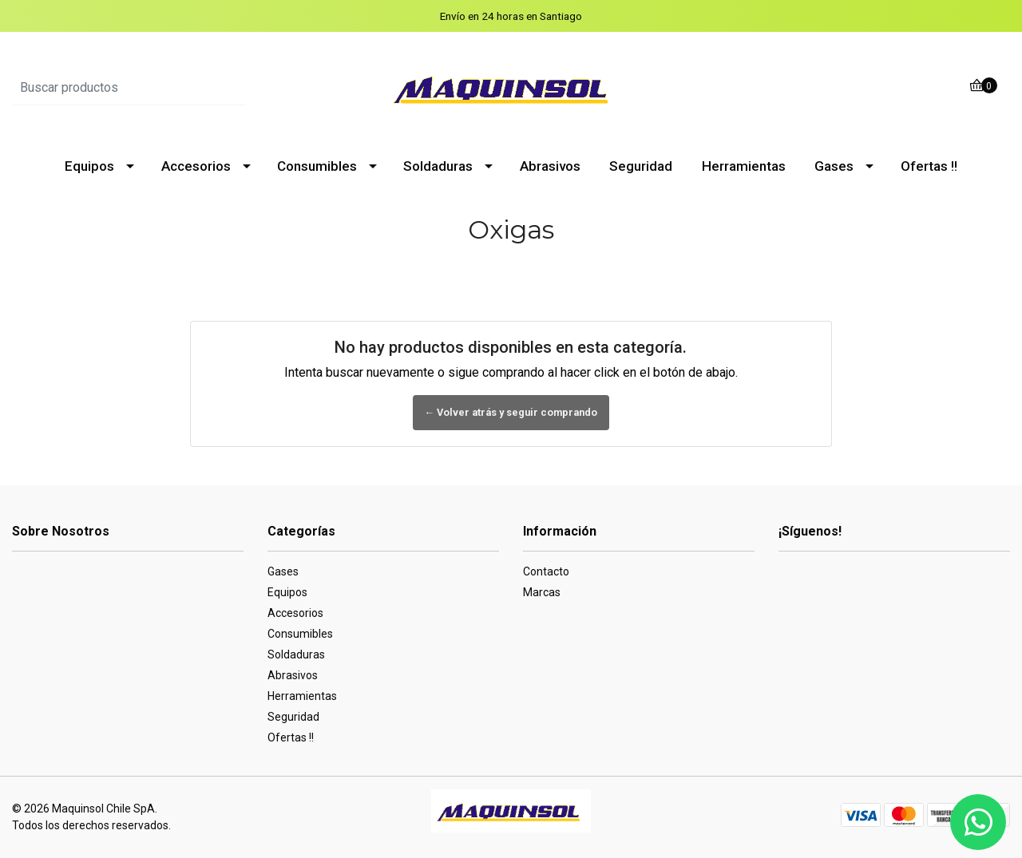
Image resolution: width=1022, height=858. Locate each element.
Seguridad (640, 166)
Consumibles (317, 166)
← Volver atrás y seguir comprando (511, 412)
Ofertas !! (929, 166)
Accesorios (196, 166)
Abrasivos (550, 166)
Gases (834, 166)
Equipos (89, 166)
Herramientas (744, 166)
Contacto (546, 571)
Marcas (542, 592)
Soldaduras (438, 166)
